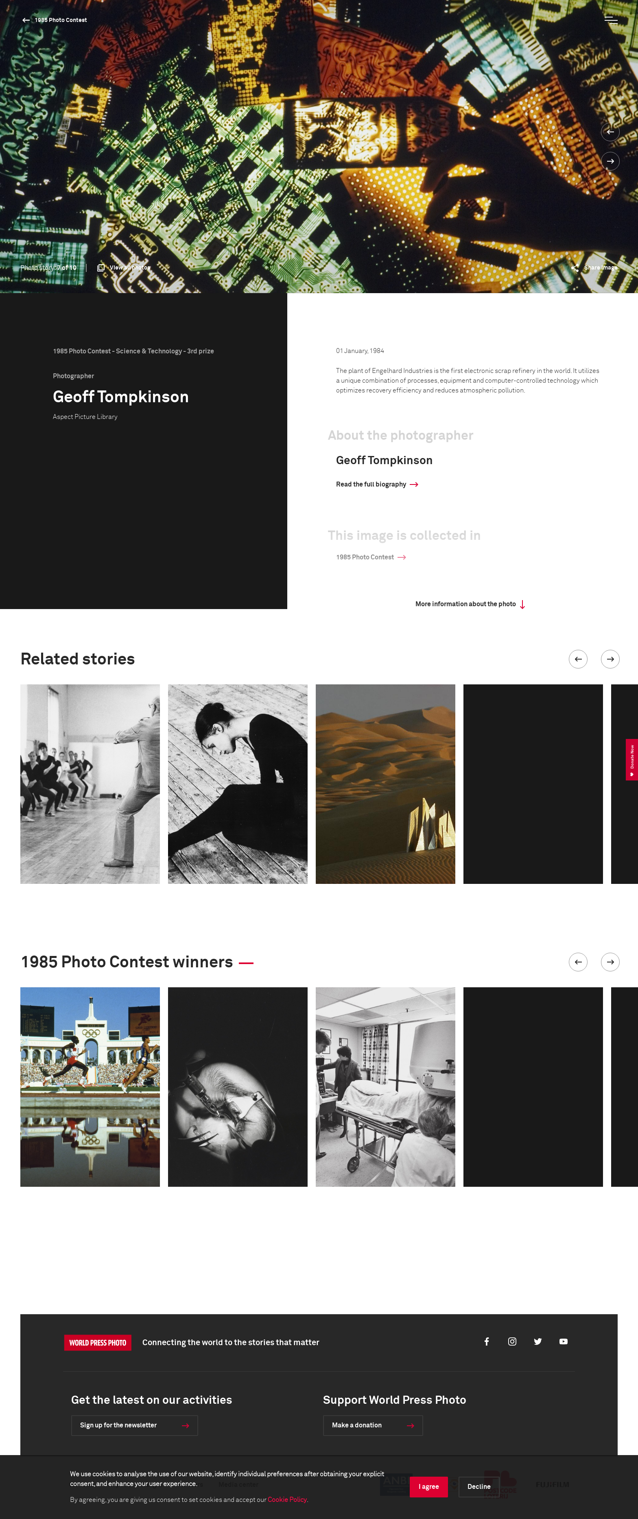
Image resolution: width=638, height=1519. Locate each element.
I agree (429, 1487)
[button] (578, 659)
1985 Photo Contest (61, 20)
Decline (479, 1487)
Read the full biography (371, 484)
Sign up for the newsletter (118, 1425)
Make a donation (357, 1425)
